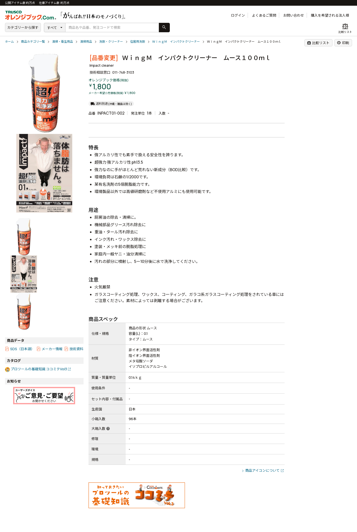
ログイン (238, 15)
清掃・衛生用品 (62, 41)
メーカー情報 (52, 348)
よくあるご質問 (264, 15)
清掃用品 (86, 41)
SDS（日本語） (22, 348)
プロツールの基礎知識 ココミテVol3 (39, 369)
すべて (52, 27)
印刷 (343, 42)
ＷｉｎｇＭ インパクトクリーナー (176, 41)
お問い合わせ (293, 15)
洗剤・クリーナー (111, 41)
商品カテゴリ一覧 (33, 41)
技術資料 (76, 348)
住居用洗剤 (137, 41)
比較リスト (318, 42)
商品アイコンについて (262, 470)
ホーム (9, 41)
